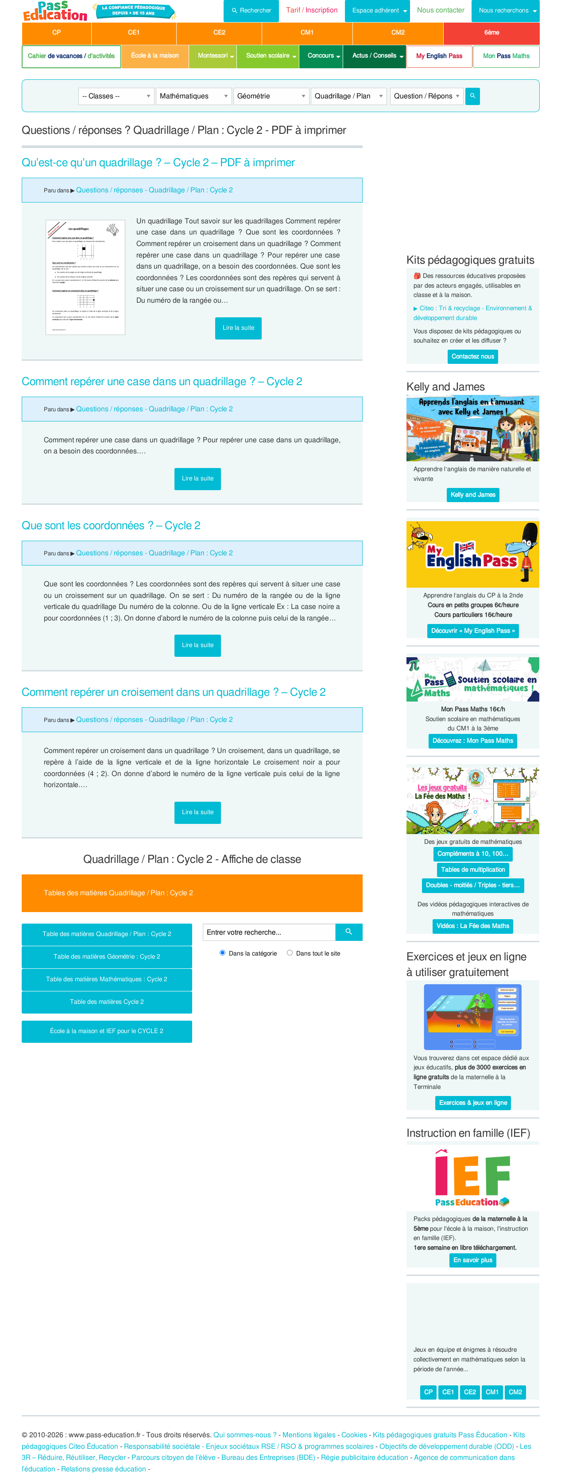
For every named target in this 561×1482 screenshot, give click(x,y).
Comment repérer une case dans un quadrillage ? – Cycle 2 (162, 381)
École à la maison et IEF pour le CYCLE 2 (106, 1031)
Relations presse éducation (103, 1469)
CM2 (398, 33)
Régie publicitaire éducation (364, 1457)
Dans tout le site (313, 954)
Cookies (354, 1435)
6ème (491, 33)
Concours (321, 56)
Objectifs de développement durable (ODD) (446, 1446)
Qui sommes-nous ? (245, 1435)
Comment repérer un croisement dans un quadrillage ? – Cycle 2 (174, 692)
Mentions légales (309, 1435)
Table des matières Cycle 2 (107, 1001)
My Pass (439, 56)
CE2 (219, 33)
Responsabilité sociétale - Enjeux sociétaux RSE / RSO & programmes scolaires (249, 1446)
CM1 (307, 33)
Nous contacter (440, 10)
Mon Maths (506, 56)
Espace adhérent (375, 10)
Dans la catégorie (248, 954)
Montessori (213, 56)
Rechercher (251, 9)
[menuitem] (251, 11)
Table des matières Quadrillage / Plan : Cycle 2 (107, 934)
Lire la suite (238, 327)
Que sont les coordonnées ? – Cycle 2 (111, 525)
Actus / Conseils (374, 56)
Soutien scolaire (267, 56)
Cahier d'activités (71, 56)
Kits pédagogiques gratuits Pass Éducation (440, 1435)
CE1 (134, 33)
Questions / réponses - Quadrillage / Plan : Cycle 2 (154, 190)
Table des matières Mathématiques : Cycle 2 (106, 979)
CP (56, 33)
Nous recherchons (504, 10)
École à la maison (155, 56)
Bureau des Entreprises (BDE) (268, 1457)
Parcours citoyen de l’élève (174, 1457)
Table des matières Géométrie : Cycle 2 (107, 956)
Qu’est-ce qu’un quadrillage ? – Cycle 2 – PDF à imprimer (158, 162)
